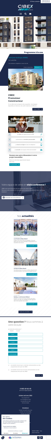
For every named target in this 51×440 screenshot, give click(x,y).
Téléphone (12, 346)
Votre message (12, 354)
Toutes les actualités (25, 311)
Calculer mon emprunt (25, 413)
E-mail (13, 342)
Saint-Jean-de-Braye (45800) (18, 58)
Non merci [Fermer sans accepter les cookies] (6, 433)
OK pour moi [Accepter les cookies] (25, 433)
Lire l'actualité (31, 245)
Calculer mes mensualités (25, 412)
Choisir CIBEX (37, 109)
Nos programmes (25, 397)
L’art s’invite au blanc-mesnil (20, 239)
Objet (13, 350)
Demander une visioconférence (13, 198)
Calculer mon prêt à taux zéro (25, 410)
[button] (25, 14)
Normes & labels (25, 403)
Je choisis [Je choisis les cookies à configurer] (15, 433)
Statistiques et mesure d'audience (10, 427)
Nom (12, 334)
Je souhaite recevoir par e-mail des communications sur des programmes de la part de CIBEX (26, 366)
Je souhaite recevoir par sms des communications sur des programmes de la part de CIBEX (25, 370)
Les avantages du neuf (25, 399)
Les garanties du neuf (25, 401)
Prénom (12, 338)
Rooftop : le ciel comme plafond (21, 297)
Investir (18, 330)
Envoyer (39, 375)
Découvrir (38, 67)
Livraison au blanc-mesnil (20, 268)
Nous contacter (35, 1)
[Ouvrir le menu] (21, 14)
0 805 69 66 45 (46, 2)
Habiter (12, 330)
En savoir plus (14, 164)
